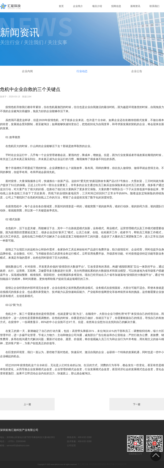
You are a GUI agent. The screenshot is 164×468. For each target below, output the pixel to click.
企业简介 (78, 6)
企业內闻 (27, 71)
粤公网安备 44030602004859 (91, 464)
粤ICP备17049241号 (117, 464)
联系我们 (154, 6)
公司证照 (71, 445)
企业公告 (136, 71)
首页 (61, 6)
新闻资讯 (135, 6)
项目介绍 (97, 6)
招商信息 (116, 6)
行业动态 (82, 71)
